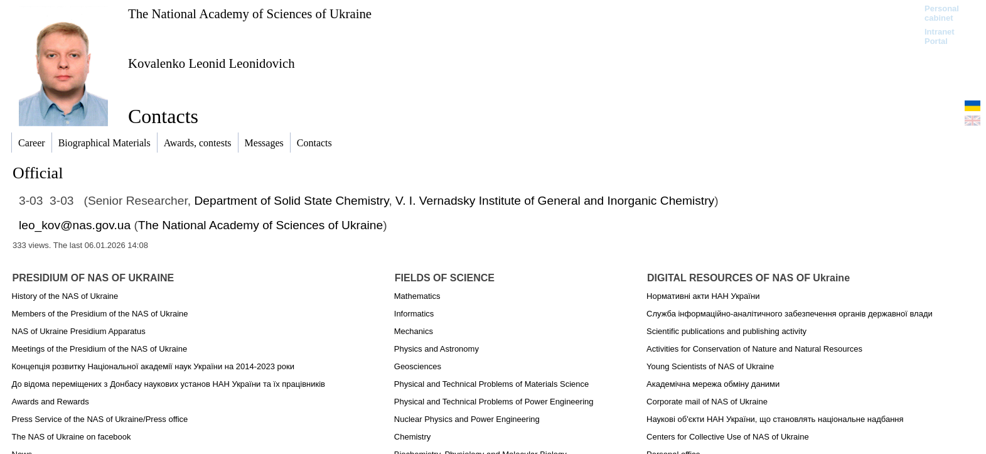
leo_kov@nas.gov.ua (75, 225)
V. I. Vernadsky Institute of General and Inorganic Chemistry (554, 200)
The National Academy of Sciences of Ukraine (250, 13)
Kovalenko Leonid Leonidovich (211, 63)
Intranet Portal (939, 36)
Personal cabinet (941, 13)
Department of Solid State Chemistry (291, 200)
